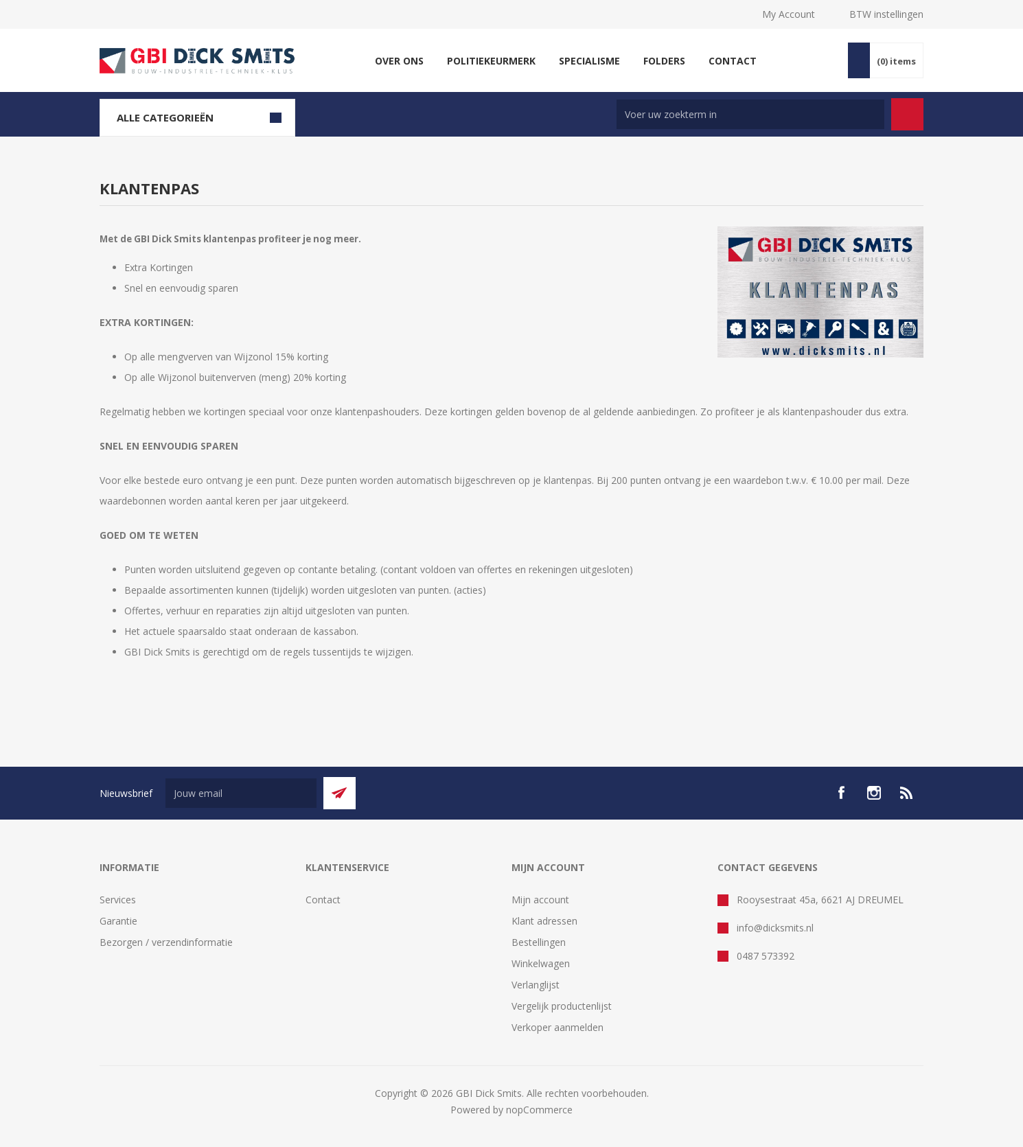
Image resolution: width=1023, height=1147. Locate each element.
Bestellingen (539, 942)
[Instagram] (874, 793)
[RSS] (907, 793)
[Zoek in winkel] (750, 114)
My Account (788, 14)
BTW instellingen (886, 14)
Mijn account (540, 899)
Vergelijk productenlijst (562, 1005)
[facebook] (841, 793)
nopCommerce (539, 1109)
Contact (323, 899)
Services (118, 899)
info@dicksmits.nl (775, 927)
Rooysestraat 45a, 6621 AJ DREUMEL (820, 899)
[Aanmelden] (241, 793)
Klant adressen (544, 920)
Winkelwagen (541, 963)
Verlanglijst (536, 984)
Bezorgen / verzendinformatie (166, 942)
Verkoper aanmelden (558, 1027)
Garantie (118, 920)
